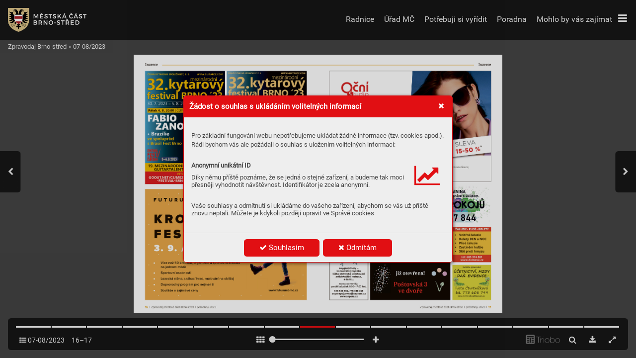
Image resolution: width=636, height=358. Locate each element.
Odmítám (357, 247)
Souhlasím (281, 247)
